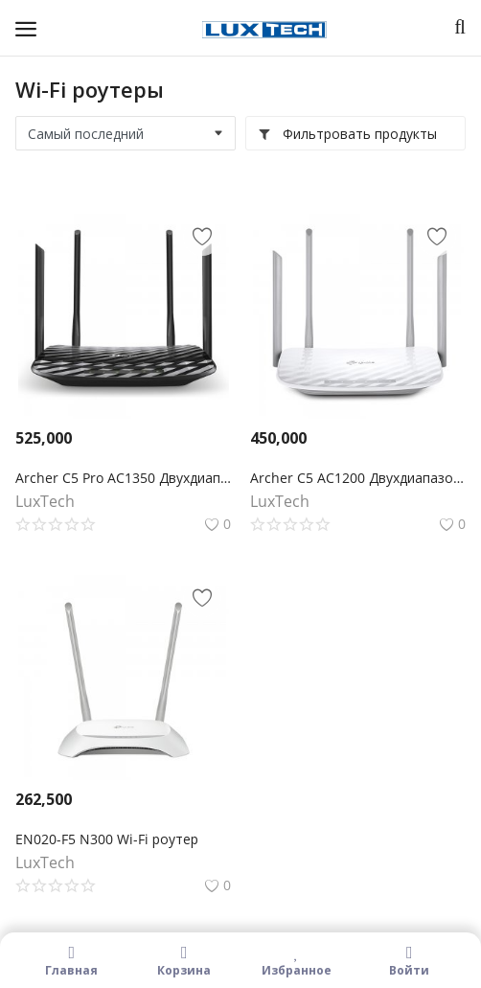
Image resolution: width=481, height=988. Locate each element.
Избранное (297, 960)
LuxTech (45, 501)
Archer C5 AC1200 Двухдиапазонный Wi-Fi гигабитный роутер (358, 478)
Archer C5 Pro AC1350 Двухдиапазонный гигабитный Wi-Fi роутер (123, 478)
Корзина (184, 960)
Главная (71, 960)
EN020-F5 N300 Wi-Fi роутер (106, 839)
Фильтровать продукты (347, 134)
